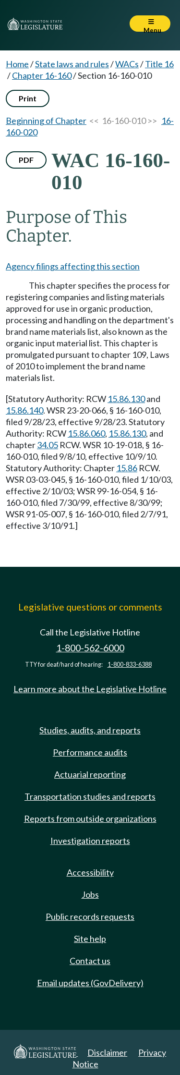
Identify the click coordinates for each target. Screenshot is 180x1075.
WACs (127, 64)
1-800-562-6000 (90, 647)
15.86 (126, 468)
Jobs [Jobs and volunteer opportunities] (90, 894)
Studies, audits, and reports (90, 730)
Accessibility (90, 872)
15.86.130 (126, 398)
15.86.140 (24, 410)
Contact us (90, 960)
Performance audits (90, 752)
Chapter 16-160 (42, 75)
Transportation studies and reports (90, 796)
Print (27, 98)
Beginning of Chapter (46, 120)
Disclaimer (107, 1052)
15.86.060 (86, 433)
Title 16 (159, 64)
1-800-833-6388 (130, 664)
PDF (26, 159)
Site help (90, 938)
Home (17, 64)
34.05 (47, 445)
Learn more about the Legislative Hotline (90, 689)
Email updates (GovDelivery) (90, 982)
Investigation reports (90, 840)
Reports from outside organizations (90, 818)
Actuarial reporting (90, 774)
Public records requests (90, 916)
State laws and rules (72, 64)
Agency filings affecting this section (73, 266)
